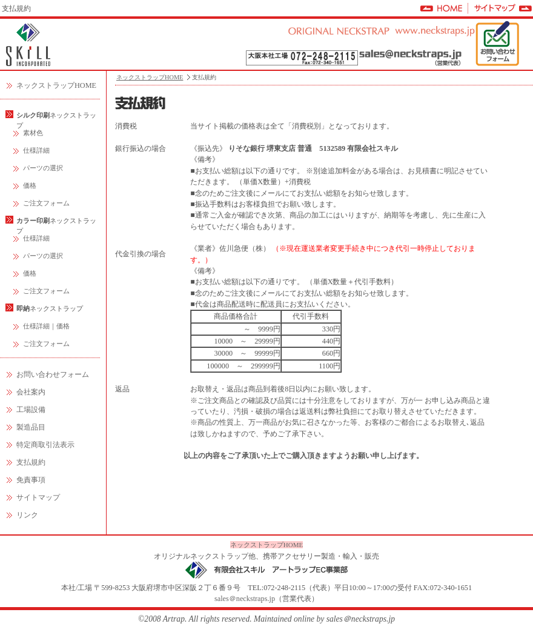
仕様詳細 (36, 150)
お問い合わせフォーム (52, 374)
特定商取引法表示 (45, 444)
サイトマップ (38, 497)
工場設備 (30, 409)
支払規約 (30, 462)
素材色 (33, 132)
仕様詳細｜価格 (46, 326)
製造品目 (30, 427)
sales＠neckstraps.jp (244, 598)
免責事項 (30, 480)
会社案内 (30, 392)
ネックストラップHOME (56, 85)
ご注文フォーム (46, 203)
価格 (29, 185)
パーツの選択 (43, 167)
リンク (27, 515)
